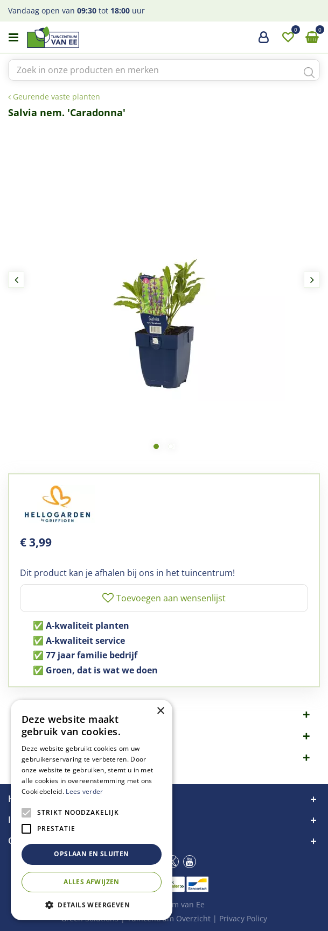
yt (189, 861)
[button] (92, 904)
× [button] (160, 711)
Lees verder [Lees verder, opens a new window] (84, 791)
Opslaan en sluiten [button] (91, 853)
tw (172, 861)
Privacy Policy (243, 918)
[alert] (91, 810)
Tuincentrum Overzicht (169, 918)
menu (13, 38)
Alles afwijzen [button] (92, 881)
